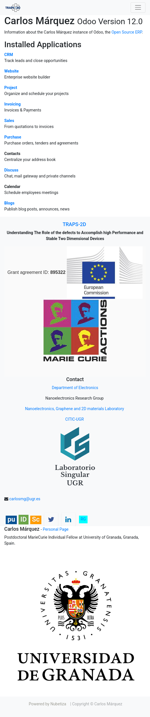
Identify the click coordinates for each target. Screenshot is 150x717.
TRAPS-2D (74, 224)
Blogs (9, 203)
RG (83, 519)
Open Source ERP (127, 32)
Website (11, 71)
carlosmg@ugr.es (24, 499)
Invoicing (12, 104)
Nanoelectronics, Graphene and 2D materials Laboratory (74, 408)
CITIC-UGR (75, 419)
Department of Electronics (75, 387)
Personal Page (55, 529)
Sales (9, 120)
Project (10, 87)
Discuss (11, 170)
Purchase (12, 137)
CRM (8, 54)
